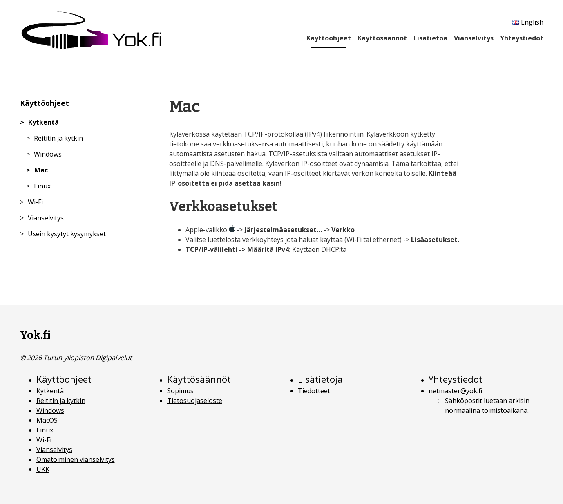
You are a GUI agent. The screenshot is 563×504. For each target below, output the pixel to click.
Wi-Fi (35, 201)
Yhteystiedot (521, 38)
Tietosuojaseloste (194, 400)
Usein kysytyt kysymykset (67, 233)
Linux (42, 185)
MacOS (47, 420)
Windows (48, 154)
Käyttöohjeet (328, 38)
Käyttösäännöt (382, 38)
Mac (41, 170)
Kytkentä (43, 122)
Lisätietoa (430, 38)
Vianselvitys (474, 38)
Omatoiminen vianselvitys (75, 459)
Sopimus (180, 390)
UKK (42, 469)
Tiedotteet (314, 390)
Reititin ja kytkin (58, 138)
